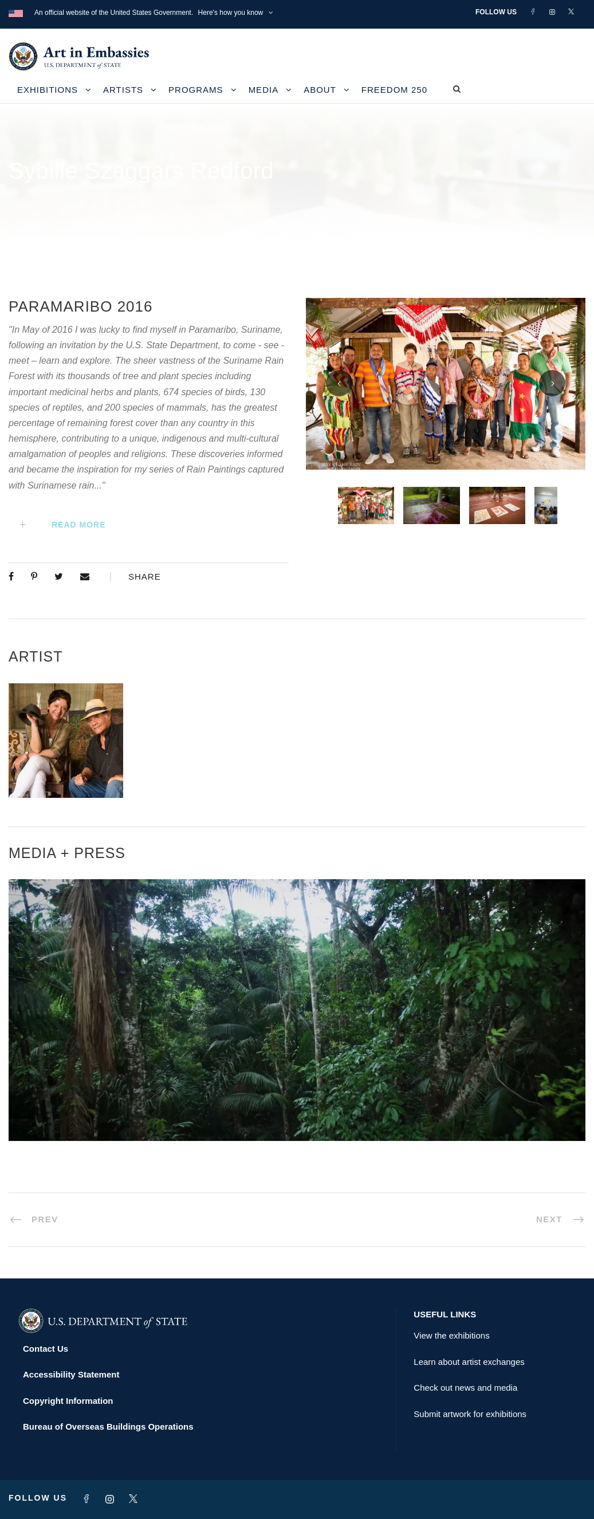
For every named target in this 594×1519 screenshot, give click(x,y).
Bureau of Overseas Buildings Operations (108, 1426)
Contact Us (45, 1348)
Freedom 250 (394, 90)
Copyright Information (68, 1401)
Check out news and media (465, 1387)
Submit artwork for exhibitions (470, 1414)
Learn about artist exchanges (469, 1362)
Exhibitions (47, 90)
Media (264, 90)
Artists (123, 90)
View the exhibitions (451, 1335)
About (320, 90)
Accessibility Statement (71, 1374)
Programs (195, 90)
